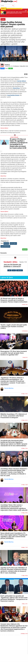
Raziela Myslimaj (9, 388)
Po (9, 270)
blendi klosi (6, 243)
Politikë (3, 19)
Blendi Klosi (16, 88)
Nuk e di (19, 270)
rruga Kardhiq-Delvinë (13, 95)
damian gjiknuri (13, 243)
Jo (13, 270)
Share (2, 68)
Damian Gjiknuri (21, 81)
